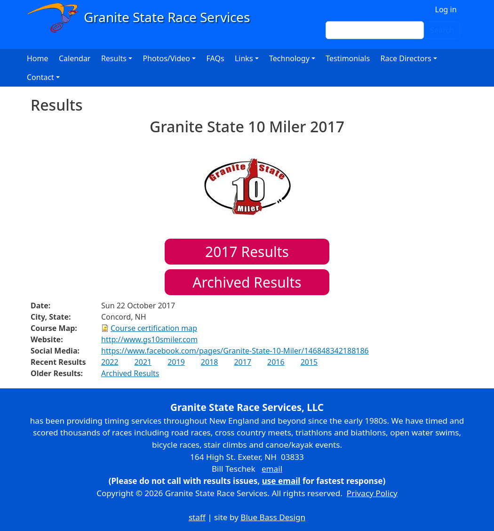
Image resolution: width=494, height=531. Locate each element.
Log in (446, 9)
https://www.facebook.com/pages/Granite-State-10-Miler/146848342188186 (235, 351)
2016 (276, 362)
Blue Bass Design (272, 517)
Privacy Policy (372, 493)
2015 (309, 362)
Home (37, 58)
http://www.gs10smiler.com (149, 339)
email (272, 468)
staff (197, 517)
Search (442, 30)
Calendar (75, 58)
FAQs (215, 58)
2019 (176, 362)
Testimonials (348, 58)
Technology (289, 58)
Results (247, 251)
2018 (209, 362)
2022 (110, 362)
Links (244, 58)
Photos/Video (166, 58)
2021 (143, 362)
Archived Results (246, 282)
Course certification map (154, 328)
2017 (242, 362)
